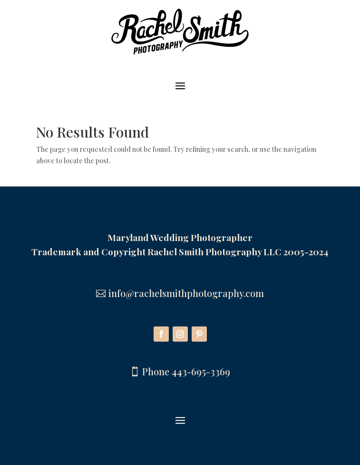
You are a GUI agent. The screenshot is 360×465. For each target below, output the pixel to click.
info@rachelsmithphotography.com (186, 293)
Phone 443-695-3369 (186, 371)
